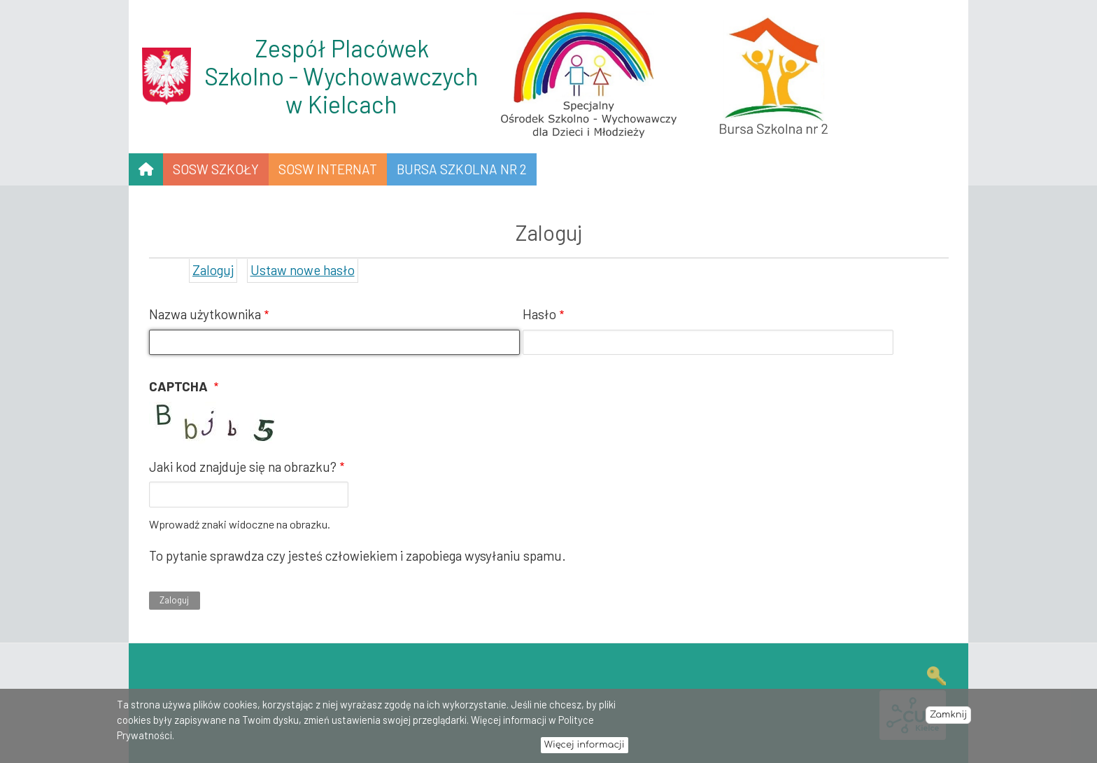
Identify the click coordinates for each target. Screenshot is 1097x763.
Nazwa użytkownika (205, 314)
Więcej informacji (584, 749)
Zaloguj (213, 270)
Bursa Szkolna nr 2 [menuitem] (462, 169)
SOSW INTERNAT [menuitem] (327, 169)
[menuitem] (146, 169)
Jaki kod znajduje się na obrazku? (243, 466)
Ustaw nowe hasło (302, 270)
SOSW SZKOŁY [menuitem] (216, 169)
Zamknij (948, 719)
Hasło (539, 314)
